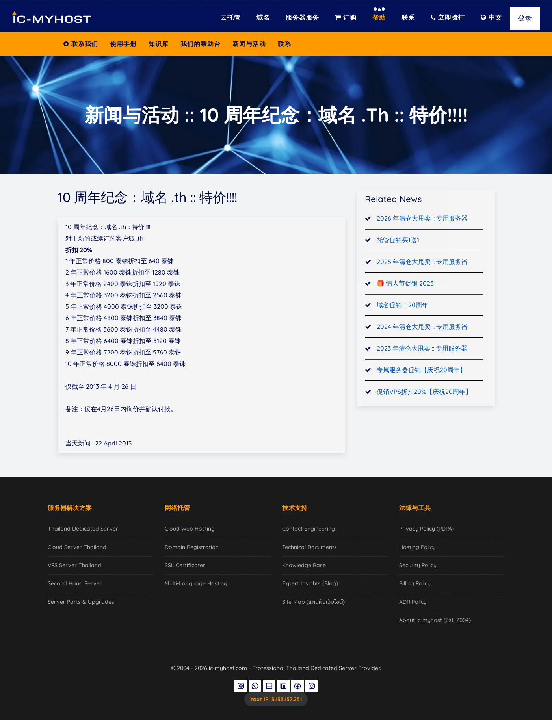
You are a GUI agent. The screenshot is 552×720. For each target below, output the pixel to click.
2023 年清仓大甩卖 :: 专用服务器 (422, 349)
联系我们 (80, 44)
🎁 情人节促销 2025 (405, 284)
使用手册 (123, 44)
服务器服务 (302, 17)
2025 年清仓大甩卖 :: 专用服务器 (422, 262)
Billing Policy (415, 583)
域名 (263, 17)
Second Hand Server (75, 583)
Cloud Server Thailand (77, 547)
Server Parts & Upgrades (81, 601)
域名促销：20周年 (402, 306)
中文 (491, 17)
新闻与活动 (249, 44)
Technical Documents (309, 547)
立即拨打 (448, 17)
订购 (346, 17)
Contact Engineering (308, 528)
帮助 (379, 17)
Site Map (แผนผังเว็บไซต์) (313, 601)
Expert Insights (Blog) (310, 583)
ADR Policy (413, 601)
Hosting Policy (417, 547)
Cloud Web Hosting (190, 528)
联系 (408, 17)
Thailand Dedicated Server (83, 528)
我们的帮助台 (200, 44)
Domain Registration (192, 547)
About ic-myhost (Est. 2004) (435, 620)
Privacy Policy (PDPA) (426, 528)
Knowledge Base (304, 565)
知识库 (159, 44)
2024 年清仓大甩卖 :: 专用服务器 (422, 327)
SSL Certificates (185, 565)
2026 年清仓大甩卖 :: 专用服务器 (422, 219)
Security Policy (418, 565)
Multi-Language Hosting (196, 583)
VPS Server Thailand (74, 565)
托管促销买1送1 (398, 241)
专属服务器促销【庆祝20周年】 (421, 371)
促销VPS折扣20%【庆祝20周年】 (424, 392)
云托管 (231, 17)
